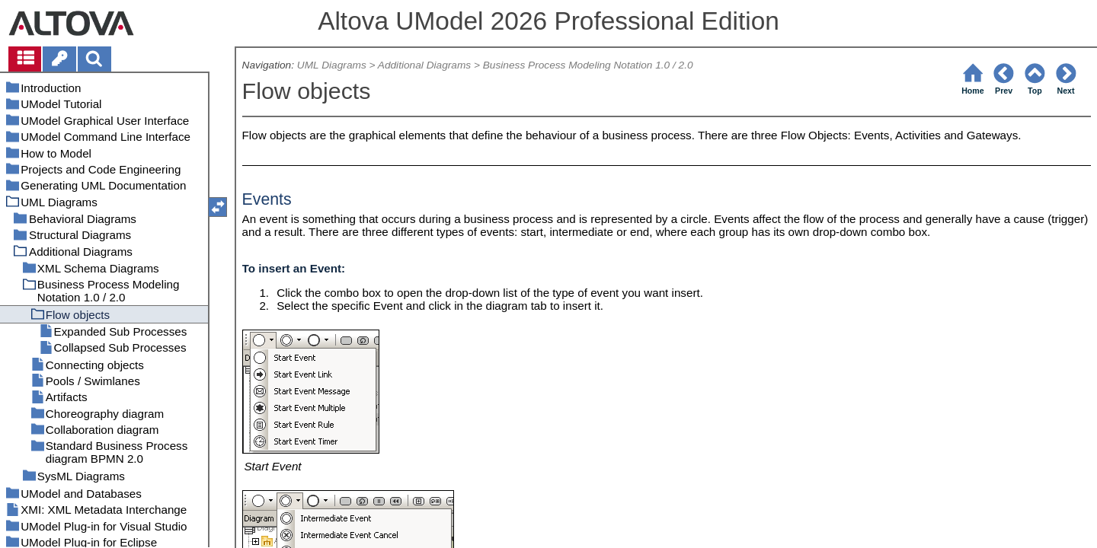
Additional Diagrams (424, 65)
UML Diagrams (331, 65)
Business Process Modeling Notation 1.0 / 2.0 (588, 65)
